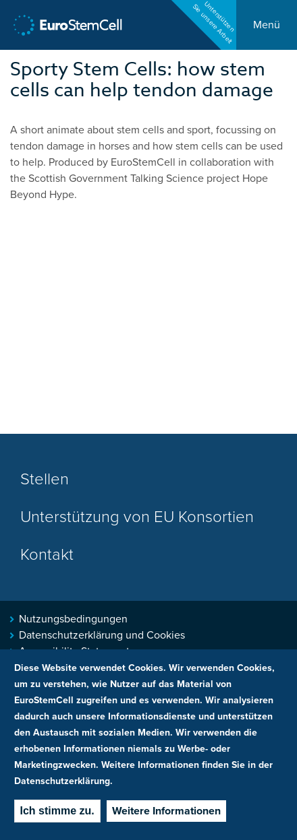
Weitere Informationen (166, 811)
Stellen (44, 479)
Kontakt (47, 554)
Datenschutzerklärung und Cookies (102, 635)
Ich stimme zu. (57, 810)
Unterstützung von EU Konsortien (137, 517)
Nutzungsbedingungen (73, 619)
